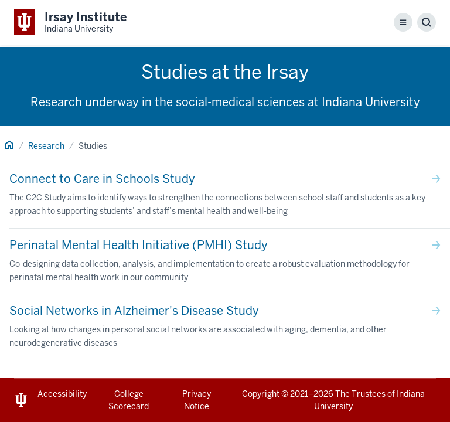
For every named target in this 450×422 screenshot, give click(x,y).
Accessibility (62, 394)
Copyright (260, 394)
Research (46, 146)
